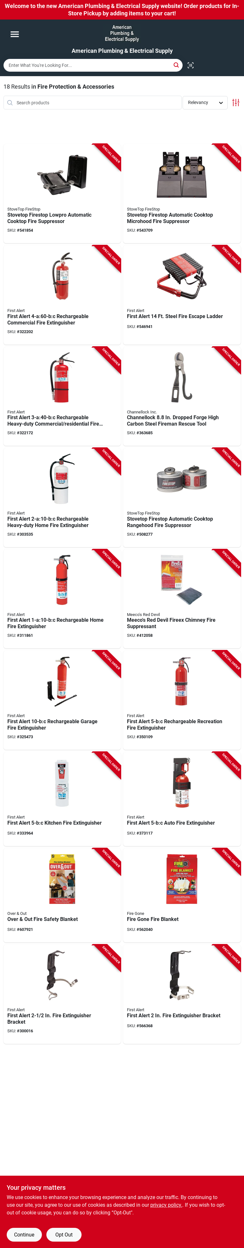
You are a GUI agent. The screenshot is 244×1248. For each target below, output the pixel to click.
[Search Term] (93, 65)
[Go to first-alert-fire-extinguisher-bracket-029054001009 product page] (182, 994)
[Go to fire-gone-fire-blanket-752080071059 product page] (182, 895)
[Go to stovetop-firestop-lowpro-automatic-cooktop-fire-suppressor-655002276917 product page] (62, 193)
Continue (24, 1235)
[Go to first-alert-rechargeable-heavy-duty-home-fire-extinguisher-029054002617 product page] (62, 497)
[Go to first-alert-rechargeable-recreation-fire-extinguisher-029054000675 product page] (182, 700)
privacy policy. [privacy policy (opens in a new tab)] (166, 1205)
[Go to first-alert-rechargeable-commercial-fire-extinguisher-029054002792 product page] (62, 295)
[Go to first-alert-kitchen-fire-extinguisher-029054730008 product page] (62, 799)
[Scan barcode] (190, 65)
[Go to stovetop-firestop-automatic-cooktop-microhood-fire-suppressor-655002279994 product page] (182, 193)
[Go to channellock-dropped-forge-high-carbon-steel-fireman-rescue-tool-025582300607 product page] (182, 396)
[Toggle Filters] (236, 102)
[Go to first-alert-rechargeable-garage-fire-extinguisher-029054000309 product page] (62, 700)
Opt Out (64, 1235)
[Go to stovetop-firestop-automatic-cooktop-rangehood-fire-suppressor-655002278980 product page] (182, 497)
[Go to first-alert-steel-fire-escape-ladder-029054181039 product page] (182, 295)
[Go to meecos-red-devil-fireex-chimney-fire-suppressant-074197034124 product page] (182, 599)
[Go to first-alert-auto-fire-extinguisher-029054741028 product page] (182, 799)
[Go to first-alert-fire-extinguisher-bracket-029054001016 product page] (62, 994)
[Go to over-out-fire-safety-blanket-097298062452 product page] (62, 895)
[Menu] (15, 34)
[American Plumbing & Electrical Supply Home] (122, 33)
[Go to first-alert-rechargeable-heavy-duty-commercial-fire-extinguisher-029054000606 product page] (62, 396)
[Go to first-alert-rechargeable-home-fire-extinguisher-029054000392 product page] (62, 599)
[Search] (176, 65)
